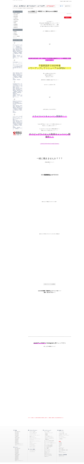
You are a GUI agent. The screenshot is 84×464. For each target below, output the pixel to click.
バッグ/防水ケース (48, 447)
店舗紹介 (15, 31)
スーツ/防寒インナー (49, 436)
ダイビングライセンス (33, 430)
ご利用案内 (61, 438)
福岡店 (15, 22)
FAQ (59, 446)
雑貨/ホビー (47, 456)
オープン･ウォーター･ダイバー (35, 435)
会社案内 (60, 442)
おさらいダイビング (33, 437)
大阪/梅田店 (17, 438)
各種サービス (61, 430)
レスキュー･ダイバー (33, 443)
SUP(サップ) (47, 452)
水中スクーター (47, 451)
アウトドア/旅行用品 (48, 455)
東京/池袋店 (16, 14)
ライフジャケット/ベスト (49, 441)
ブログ (16, 8)
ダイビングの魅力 (32, 431)
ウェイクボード (47, 450)
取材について (61, 451)
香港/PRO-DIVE (61, 455)
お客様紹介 (16, 34)
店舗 (15, 430)
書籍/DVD (47, 439)
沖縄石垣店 (16, 25)
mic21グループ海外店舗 (62, 454)
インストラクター (32, 445)
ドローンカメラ (47, 449)
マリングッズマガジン (62, 437)
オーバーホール (61, 431)
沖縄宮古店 (16, 27)
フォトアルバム (32, 451)
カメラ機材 (47, 448)
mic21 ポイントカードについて (64, 435)
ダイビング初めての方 (33, 432)
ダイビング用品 (46, 431)
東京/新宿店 (16, 16)
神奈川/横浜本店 (17, 431)
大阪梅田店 (16, 21)
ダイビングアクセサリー (50, 437)
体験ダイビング (32, 436)
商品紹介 (15, 33)
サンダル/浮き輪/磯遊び (49, 446)
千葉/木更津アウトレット (19, 443)
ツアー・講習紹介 (17, 36)
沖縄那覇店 (16, 24)
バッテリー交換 (61, 432)
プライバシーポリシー (62, 452)
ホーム (14, 8)
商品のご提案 (61, 448)
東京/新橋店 (17, 435)
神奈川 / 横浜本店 (17, 13)
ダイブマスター (32, 444)
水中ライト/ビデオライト (50, 438)
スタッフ (16, 447)
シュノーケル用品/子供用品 (49, 440)
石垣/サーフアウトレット (19, 460)
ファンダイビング (32, 450)
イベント (15, 37)
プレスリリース (61, 447)
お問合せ (60, 445)
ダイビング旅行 (32, 449)
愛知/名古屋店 (16, 19)
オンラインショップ (47, 430)
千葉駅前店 (67, 17)
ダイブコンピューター (49, 432)
